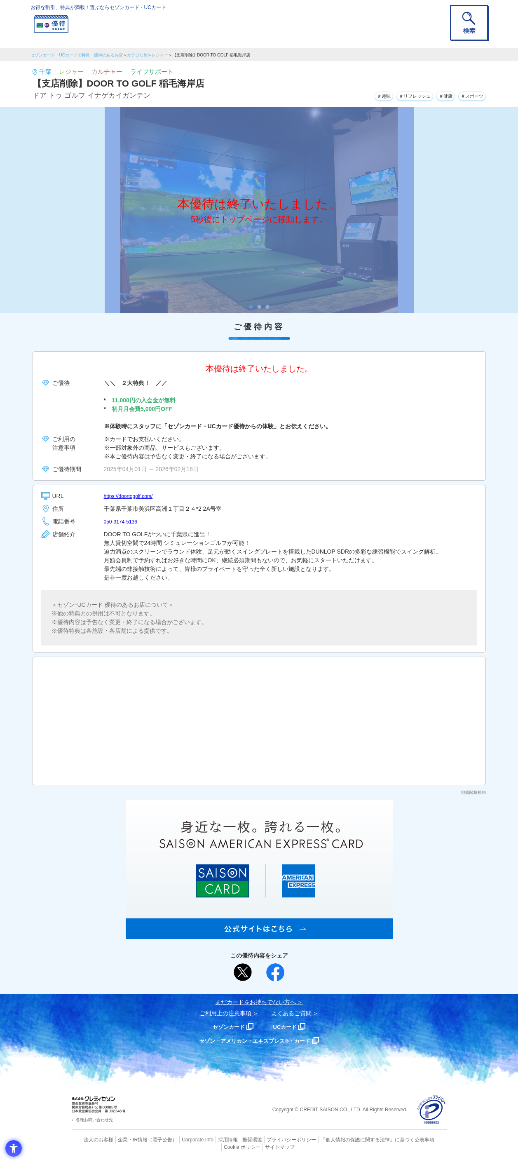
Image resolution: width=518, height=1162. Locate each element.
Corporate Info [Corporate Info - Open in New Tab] (183, 1139)
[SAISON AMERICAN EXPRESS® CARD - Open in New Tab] (259, 934)
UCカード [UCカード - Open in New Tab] (288, 1026)
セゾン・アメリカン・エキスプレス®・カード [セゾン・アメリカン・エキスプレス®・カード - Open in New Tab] (254, 1040)
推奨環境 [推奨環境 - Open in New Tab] (234, 1139)
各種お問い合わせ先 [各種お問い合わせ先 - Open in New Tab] (94, 1119)
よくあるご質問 (291, 1013)
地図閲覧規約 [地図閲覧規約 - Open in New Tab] (473, 792)
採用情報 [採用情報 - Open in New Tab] (211, 1139)
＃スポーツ (467, 94)
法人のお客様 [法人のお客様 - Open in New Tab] (91, 1139)
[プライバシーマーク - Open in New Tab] (431, 1109)
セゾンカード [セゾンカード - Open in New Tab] (226, 1026)
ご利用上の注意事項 (225, 1013)
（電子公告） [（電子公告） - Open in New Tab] (150, 1139)
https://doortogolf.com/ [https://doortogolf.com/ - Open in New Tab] (132, 496)
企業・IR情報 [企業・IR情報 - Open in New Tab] (123, 1139)
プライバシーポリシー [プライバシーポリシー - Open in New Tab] (270, 1139)
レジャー (160, 55)
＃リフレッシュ (394, 94)
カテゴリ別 (137, 55)
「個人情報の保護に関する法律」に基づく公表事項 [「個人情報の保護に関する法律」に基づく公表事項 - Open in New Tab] (350, 1139)
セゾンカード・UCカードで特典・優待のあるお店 (76, 55)
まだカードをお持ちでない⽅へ (255, 1002)
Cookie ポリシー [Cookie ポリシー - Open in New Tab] (423, 1139)
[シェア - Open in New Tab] (275, 972)
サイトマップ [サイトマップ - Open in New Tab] (259, 1145)
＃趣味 (354, 94)
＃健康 (434, 94)
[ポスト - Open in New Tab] (243, 972)
